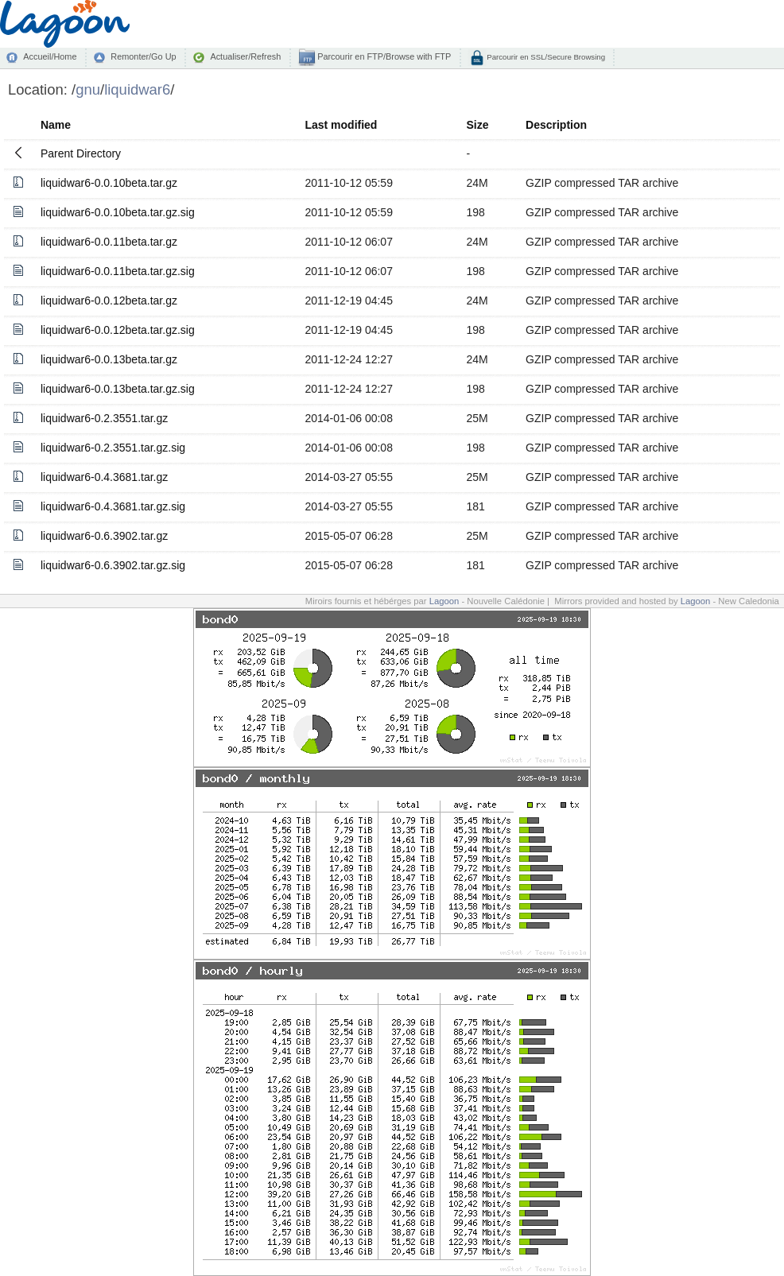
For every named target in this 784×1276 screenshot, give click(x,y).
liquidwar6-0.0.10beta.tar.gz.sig (118, 212)
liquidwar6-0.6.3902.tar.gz (104, 535)
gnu (88, 89)
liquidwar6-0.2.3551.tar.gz (104, 418)
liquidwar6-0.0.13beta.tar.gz (109, 359)
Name (56, 124)
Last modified (341, 124)
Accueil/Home (49, 56)
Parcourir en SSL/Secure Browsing (545, 56)
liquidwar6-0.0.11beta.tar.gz (109, 241)
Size (477, 124)
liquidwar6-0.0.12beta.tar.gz (109, 300)
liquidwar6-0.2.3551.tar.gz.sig (113, 447)
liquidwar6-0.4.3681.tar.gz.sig (113, 506)
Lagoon (444, 601)
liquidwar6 (137, 89)
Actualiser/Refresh (245, 56)
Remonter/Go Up (143, 56)
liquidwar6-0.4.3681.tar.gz (104, 477)
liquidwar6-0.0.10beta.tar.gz (109, 182)
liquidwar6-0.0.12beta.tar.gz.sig (118, 330)
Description (556, 124)
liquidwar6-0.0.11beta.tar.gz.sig (118, 271)
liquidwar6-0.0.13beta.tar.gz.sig (118, 388)
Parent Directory (81, 153)
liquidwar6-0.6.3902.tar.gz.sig (113, 565)
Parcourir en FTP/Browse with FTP (383, 56)
